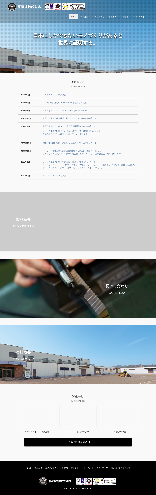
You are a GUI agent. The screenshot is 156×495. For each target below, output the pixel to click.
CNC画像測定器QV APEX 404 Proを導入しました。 (65, 103)
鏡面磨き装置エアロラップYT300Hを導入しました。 (66, 110)
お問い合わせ (138, 16)
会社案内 (112, 16)
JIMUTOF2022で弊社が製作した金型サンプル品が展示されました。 (72, 143)
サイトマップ (102, 468)
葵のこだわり (98, 16)
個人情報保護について (120, 468)
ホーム (73, 16)
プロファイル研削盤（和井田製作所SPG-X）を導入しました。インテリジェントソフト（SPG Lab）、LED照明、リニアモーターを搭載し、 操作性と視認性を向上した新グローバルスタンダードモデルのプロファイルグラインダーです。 (89, 165)
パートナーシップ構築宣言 (54, 95)
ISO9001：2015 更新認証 (54, 176)
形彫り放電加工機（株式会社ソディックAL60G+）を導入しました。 (72, 118)
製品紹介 (84, 16)
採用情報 (124, 16)
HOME (28, 468)
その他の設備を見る (78, 442)
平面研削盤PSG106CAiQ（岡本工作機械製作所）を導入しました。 (72, 126)
